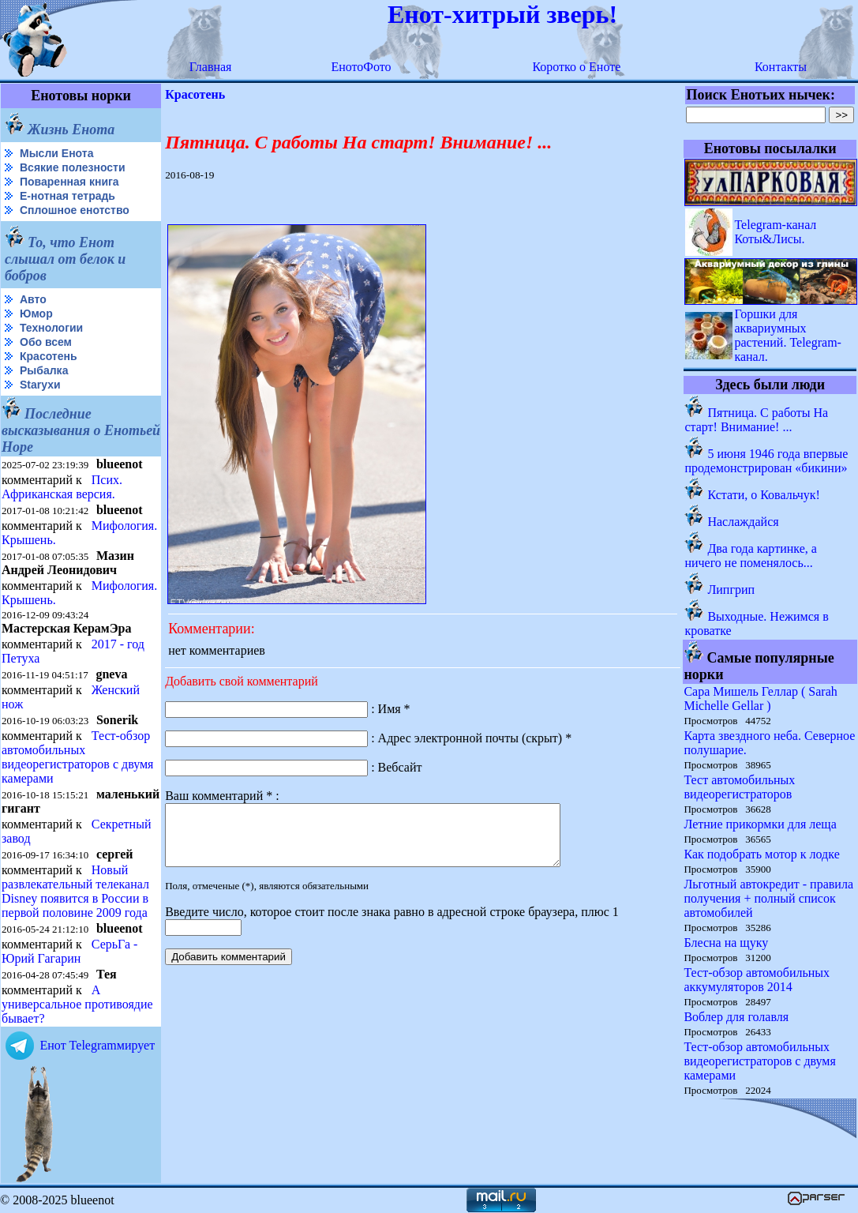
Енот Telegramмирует (97, 1043)
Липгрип (731, 589)
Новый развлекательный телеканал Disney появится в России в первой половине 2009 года (75, 890)
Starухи (40, 384)
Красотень (48, 356)
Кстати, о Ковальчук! (763, 494)
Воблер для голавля (736, 1016)
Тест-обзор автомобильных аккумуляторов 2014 (757, 979)
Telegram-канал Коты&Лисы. (775, 232)
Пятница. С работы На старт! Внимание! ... (756, 420)
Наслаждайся (742, 521)
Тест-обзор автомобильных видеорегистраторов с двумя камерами (77, 757)
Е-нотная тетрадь (67, 196)
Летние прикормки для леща (760, 824)
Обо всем (46, 342)
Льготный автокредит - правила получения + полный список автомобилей (768, 898)
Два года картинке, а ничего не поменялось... (750, 555)
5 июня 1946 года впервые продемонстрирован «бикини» (766, 461)
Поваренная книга (69, 181)
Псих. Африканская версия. (62, 487)
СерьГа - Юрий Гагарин (69, 949)
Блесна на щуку (726, 942)
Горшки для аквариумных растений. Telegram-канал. (787, 335)
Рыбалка (44, 370)
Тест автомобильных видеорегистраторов (739, 787)
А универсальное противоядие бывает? (77, 1002)
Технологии (51, 327)
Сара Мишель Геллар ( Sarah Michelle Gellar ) (760, 698)
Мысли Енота (56, 153)
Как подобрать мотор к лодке (761, 854)
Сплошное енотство (74, 210)
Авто (33, 299)
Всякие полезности (73, 167)
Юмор (36, 313)
